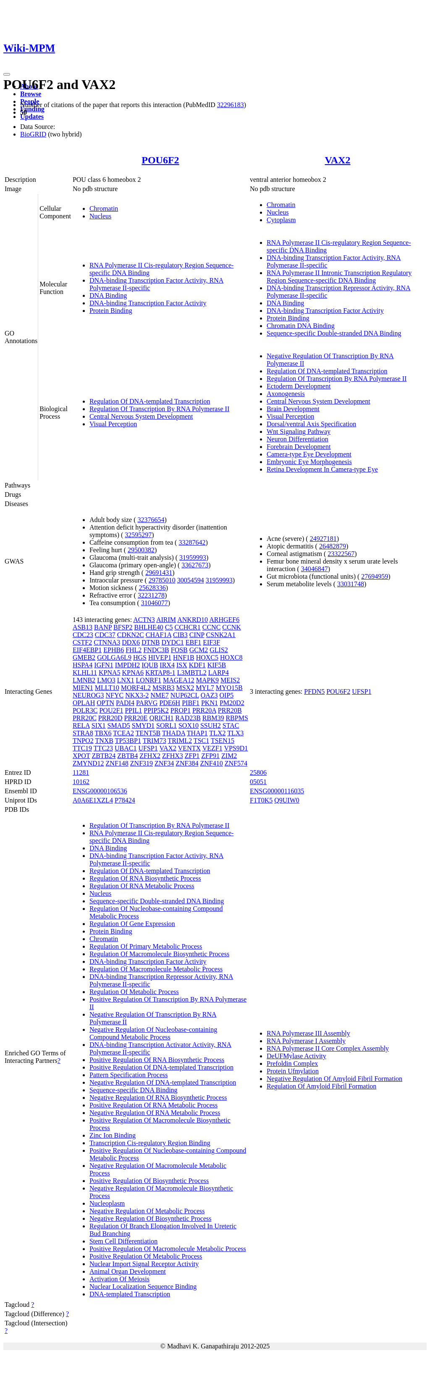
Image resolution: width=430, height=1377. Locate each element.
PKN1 (209, 702)
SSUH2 (210, 725)
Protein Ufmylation (293, 1071)
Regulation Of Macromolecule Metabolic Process (156, 969)
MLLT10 (107, 687)
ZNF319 (141, 763)
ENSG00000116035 (277, 791)
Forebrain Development (298, 446)
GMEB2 (84, 657)
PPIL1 (133, 710)
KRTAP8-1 (160, 672)
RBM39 (213, 717)
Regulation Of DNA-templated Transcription (149, 401)
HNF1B (183, 657)
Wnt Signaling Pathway (298, 431)
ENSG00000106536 (100, 791)
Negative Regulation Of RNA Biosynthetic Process (158, 1097)
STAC (231, 725)
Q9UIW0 (286, 800)
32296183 (230, 104)
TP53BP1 (128, 740)
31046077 (154, 602)
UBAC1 (125, 748)
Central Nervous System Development (141, 416)
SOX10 (188, 725)
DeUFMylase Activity (296, 1056)
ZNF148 (117, 763)
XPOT (81, 755)
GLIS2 (219, 649)
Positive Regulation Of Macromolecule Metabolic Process (167, 1248)
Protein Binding (110, 310)
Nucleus (100, 216)
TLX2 (217, 733)
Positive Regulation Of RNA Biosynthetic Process (156, 1059)
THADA (173, 733)
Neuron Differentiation (297, 439)
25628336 (152, 587)
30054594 (190, 580)
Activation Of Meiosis (119, 1279)
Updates (32, 116)
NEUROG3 (88, 695)
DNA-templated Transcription (129, 1294)
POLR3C (85, 710)
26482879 (332, 546)
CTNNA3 (107, 642)
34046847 (314, 568)
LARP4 (218, 672)
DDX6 (131, 642)
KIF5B (216, 665)
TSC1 (201, 740)
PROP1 (180, 710)
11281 (81, 772)
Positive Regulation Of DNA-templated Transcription (161, 1067)
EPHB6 (113, 649)
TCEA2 (123, 733)
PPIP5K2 (156, 710)
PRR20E (136, 717)
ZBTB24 (103, 755)
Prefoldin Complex (292, 1063)
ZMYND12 (88, 763)
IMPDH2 (127, 665)
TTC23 (103, 748)
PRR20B (230, 710)
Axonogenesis (286, 393)
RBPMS (236, 717)
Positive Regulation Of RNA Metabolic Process (153, 1105)
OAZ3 (209, 695)
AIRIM (166, 619)
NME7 (159, 695)
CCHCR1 (187, 627)
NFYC (115, 695)
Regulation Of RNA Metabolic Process (141, 885)
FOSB (179, 649)
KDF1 (197, 665)
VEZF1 (212, 748)
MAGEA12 (178, 680)
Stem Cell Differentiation (123, 1241)
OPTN (105, 702)
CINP (197, 634)
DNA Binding (108, 295)
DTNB (151, 642)
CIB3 (180, 634)
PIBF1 (190, 702)
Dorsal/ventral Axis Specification (311, 424)
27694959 (374, 576)
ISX (181, 665)
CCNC (211, 627)
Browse (30, 93)
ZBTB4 (127, 755)
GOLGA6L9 (114, 657)
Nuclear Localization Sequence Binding (143, 1286)
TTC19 (82, 748)
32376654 (151, 519)
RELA (81, 725)
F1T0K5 (261, 800)
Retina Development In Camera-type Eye (322, 469)
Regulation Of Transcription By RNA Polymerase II (159, 408)
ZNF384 (187, 763)
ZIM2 (229, 755)
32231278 (151, 595)
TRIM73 (154, 740)
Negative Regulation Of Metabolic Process (147, 1210)
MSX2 (185, 687)
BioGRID (33, 134)
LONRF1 (148, 680)
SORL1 (166, 725)
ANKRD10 (192, 619)
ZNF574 (236, 763)
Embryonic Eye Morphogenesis (309, 461)
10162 (81, 781)
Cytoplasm (281, 219)
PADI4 (125, 702)
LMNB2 (84, 680)
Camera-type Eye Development (309, 454)
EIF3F (211, 642)
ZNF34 (164, 763)
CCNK (231, 627)
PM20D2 (232, 702)
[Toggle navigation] (6, 74)
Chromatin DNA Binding (301, 325)
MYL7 (205, 687)
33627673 (194, 565)
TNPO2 (83, 740)
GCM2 (198, 649)
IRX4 (167, 665)
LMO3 (106, 680)
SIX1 (99, 725)
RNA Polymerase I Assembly (306, 1040)
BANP (103, 627)
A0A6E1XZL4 (93, 800)
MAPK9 (207, 680)
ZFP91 (210, 755)
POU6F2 (160, 160)
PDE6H (169, 702)
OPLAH (84, 702)
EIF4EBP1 (87, 649)
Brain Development (293, 408)
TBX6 (103, 733)
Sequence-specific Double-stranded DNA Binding (334, 333)
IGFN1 (103, 665)
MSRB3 (163, 687)
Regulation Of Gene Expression (132, 923)
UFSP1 (148, 748)
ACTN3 (144, 619)
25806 (258, 772)
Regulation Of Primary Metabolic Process (145, 946)
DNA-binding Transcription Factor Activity (148, 303)
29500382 (141, 549)
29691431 (158, 572)
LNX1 (125, 680)
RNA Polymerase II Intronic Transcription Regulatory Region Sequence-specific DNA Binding (339, 276)
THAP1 (197, 733)
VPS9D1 (236, 748)
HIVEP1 (159, 657)
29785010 (162, 580)
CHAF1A (158, 634)
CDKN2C (130, 634)
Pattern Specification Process (128, 1074)
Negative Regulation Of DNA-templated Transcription (162, 1082)
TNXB (104, 740)
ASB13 (82, 627)
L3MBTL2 (192, 672)
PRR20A (204, 710)
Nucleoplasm (107, 1203)
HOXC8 (231, 657)
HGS (140, 657)
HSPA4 (82, 665)
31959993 (192, 557)
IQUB (150, 665)
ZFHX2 (149, 755)
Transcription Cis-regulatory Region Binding (149, 1142)
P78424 (125, 800)
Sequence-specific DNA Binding (133, 1090)
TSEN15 (222, 740)
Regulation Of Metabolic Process (134, 991)
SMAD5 (119, 725)
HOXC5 (207, 657)
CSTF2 (82, 642)
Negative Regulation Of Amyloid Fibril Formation (334, 1078)
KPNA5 (110, 672)
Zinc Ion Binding (112, 1135)
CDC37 (105, 634)
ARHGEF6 (224, 619)
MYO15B (229, 687)
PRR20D (110, 717)
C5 (169, 627)
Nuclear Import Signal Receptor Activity (144, 1263)
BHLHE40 (148, 627)
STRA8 (83, 733)
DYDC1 (172, 642)
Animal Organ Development (127, 1271)
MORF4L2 (136, 687)
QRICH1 (161, 717)
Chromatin (103, 208)
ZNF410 (211, 763)
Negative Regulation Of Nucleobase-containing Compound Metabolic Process (153, 1033)
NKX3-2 (137, 695)
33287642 (191, 542)
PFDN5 (314, 691)
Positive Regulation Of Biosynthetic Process (149, 1180)
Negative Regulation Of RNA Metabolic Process (154, 1112)
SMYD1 (143, 725)
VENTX (189, 748)
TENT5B (148, 733)
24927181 (323, 538)
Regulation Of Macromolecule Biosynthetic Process (159, 953)
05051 (258, 781)
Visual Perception (113, 424)
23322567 (341, 553)
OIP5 (227, 695)
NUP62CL (184, 695)
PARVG (146, 702)
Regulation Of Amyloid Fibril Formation (321, 1086)
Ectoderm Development (298, 386)
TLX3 (235, 733)
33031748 (350, 584)
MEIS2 (230, 680)
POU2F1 (111, 710)
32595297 (138, 534)
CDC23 (83, 634)
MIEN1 (83, 687)
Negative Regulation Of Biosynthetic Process (150, 1218)
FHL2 (134, 649)
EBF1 (193, 642)
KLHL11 (85, 672)
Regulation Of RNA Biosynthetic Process (145, 878)
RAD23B (187, 717)
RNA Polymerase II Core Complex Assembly (328, 1048)
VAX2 (338, 160)
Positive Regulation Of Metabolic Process (145, 1256)
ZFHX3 (172, 755)
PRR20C (85, 717)
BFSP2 (122, 627)
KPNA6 (133, 672)
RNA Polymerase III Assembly (308, 1033)
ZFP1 (192, 755)
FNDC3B (156, 649)
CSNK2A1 (221, 634)
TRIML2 (180, 740)
